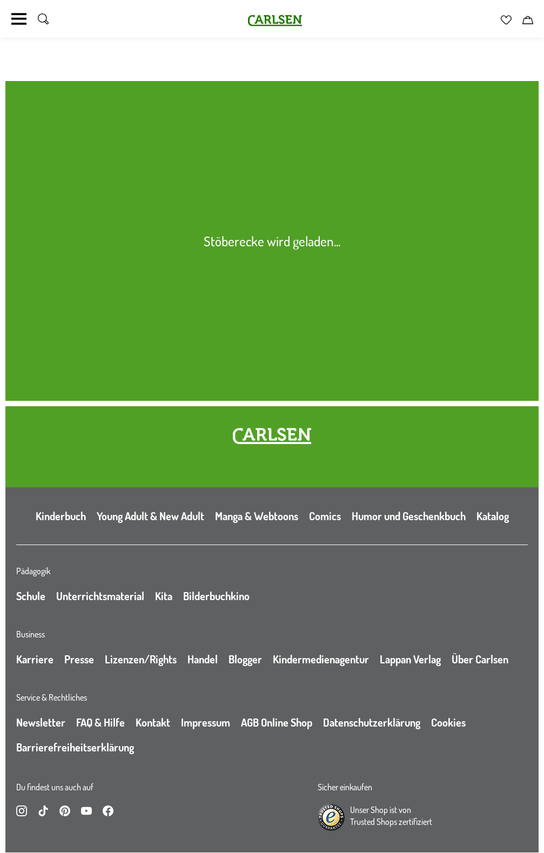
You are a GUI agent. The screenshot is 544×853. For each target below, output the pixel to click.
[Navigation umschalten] (18, 18)
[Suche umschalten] (43, 19)
